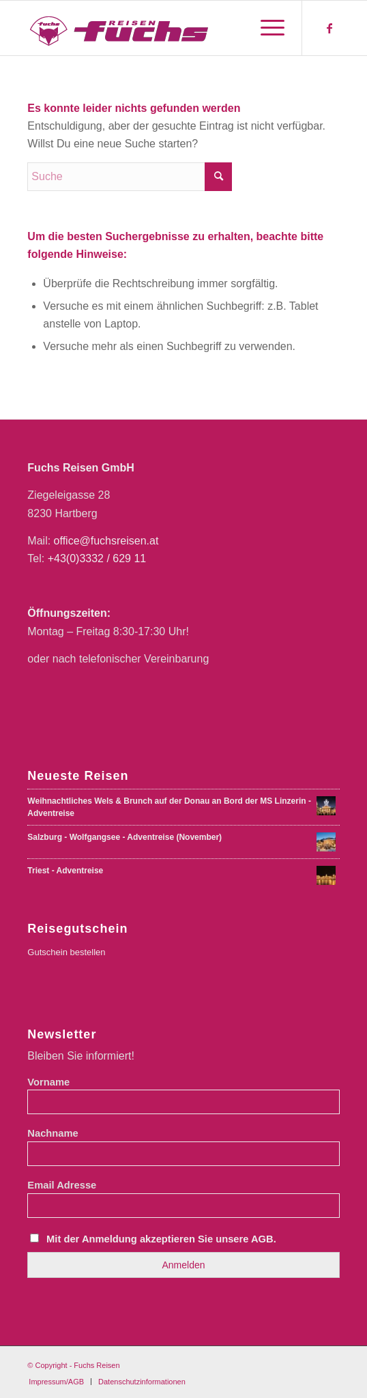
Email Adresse (61, 1185)
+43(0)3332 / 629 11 (97, 558)
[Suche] (129, 176)
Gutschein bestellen (66, 952)
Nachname (52, 1133)
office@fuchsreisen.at (106, 541)
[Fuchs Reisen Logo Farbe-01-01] (152, 28)
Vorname (48, 1082)
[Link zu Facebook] (329, 28)
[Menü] (265, 28)
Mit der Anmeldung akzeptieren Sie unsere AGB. (161, 1239)
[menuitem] (265, 28)
